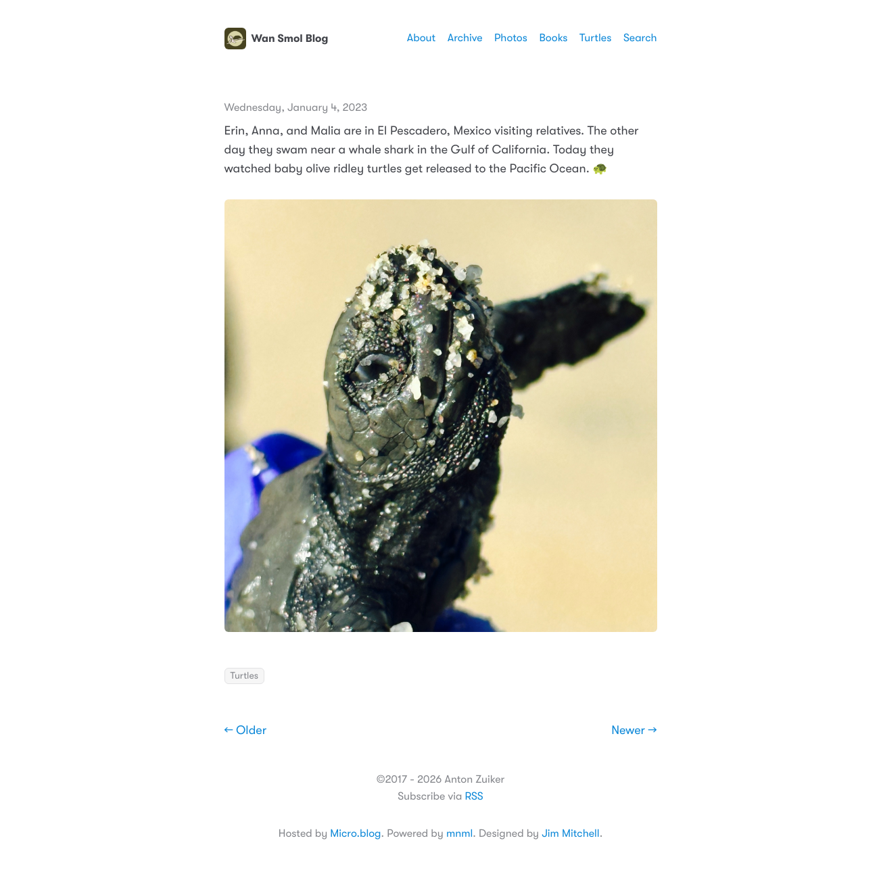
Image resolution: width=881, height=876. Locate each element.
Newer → (634, 730)
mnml (459, 833)
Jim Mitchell (570, 833)
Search (640, 38)
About (421, 38)
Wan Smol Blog (276, 38)
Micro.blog (355, 833)
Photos (510, 38)
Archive (465, 38)
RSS (474, 796)
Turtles (595, 38)
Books (553, 38)
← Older (245, 730)
